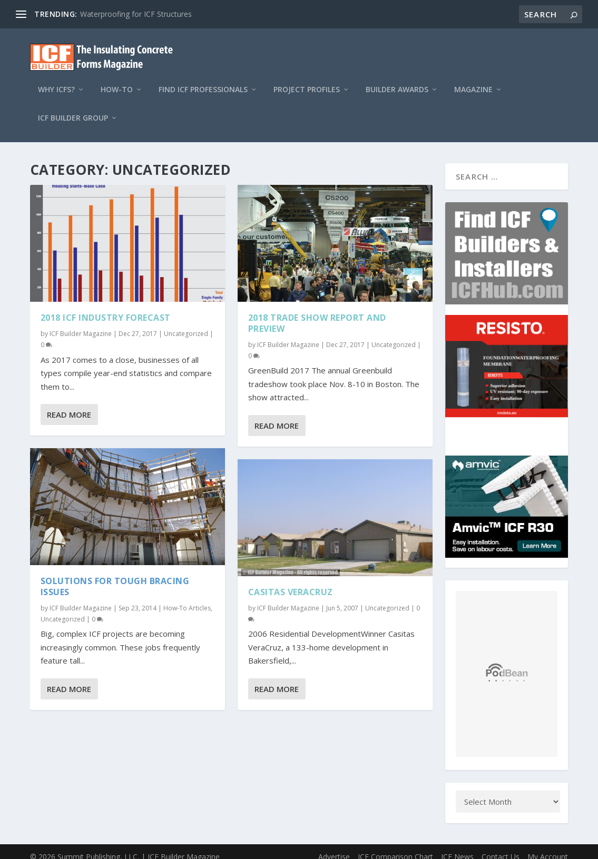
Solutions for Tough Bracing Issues (115, 577)
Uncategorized (186, 324)
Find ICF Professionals (203, 80)
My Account (547, 847)
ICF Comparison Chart (395, 847)
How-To (117, 80)
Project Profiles (306, 80)
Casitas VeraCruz (290, 582)
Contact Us (500, 847)
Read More (69, 405)
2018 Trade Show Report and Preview (317, 313)
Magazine (473, 80)
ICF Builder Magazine (81, 324)
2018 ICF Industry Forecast (106, 308)
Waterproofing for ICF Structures (136, 14)
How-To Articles (187, 598)
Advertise (334, 847)
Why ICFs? (56, 80)
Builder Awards (397, 80)
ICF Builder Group (73, 108)
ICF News (457, 847)
